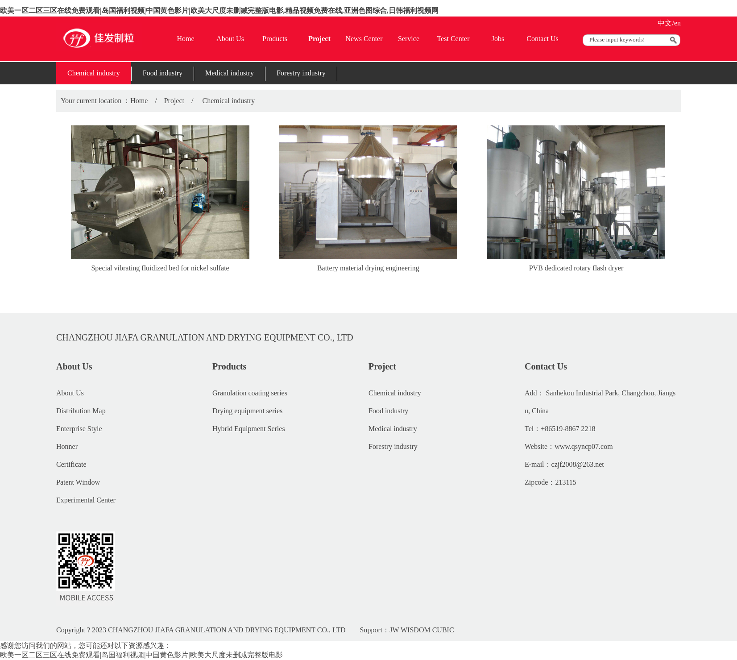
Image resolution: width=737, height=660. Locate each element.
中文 (665, 23)
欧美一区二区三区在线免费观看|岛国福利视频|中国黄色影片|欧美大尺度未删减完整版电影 (141, 655)
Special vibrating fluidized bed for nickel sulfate (160, 268)
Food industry (162, 73)
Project (319, 38)
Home (185, 38)
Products (274, 38)
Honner (67, 446)
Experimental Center (86, 500)
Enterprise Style (79, 428)
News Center (363, 38)
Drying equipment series (247, 411)
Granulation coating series (249, 393)
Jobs (498, 38)
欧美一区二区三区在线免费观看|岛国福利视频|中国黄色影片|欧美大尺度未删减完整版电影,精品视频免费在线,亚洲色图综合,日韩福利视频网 (219, 10)
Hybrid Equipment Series (248, 428)
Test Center (453, 38)
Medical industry (229, 73)
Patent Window (78, 482)
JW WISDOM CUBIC (421, 630)
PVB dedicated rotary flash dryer (576, 268)
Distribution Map (81, 411)
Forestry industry (301, 73)
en (677, 23)
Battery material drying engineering (368, 268)
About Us (230, 38)
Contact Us (542, 38)
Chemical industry (93, 73)
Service (408, 38)
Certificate (71, 464)
